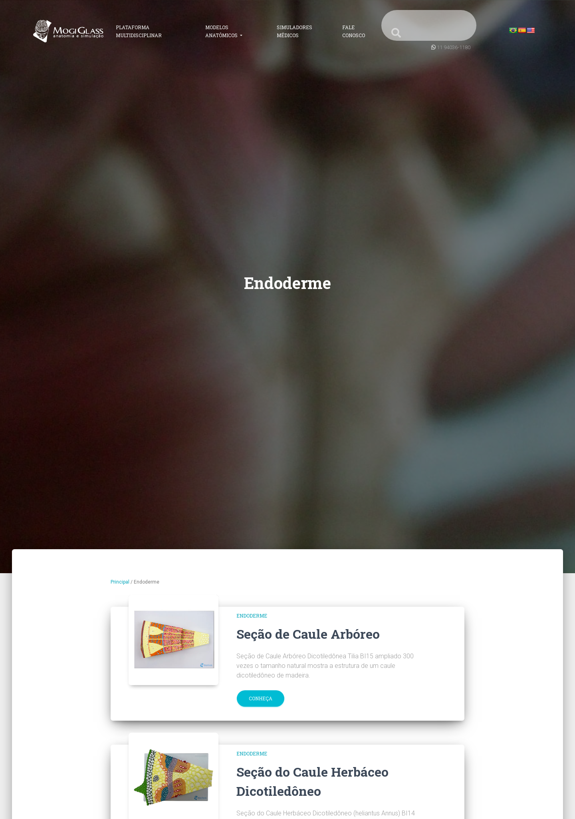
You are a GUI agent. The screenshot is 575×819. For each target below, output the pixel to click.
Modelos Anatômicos (222, 31)
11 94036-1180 (453, 47)
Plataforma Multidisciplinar (139, 31)
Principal (120, 582)
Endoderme (251, 615)
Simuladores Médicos (294, 31)
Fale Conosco (353, 31)
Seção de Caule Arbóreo (308, 633)
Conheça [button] (260, 698)
